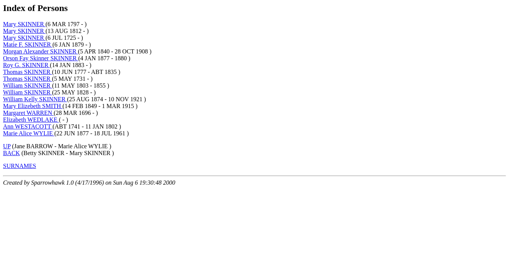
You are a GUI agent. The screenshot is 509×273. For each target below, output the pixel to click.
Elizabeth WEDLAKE (31, 119)
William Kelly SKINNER (35, 99)
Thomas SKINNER (27, 72)
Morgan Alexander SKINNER (40, 51)
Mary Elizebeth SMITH (33, 106)
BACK (11, 153)
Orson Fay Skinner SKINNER (40, 58)
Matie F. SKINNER (27, 44)
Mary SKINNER (24, 24)
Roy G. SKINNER (26, 65)
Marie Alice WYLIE (28, 133)
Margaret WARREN (28, 113)
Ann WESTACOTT (28, 126)
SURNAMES (19, 166)
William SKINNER (27, 85)
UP (7, 146)
